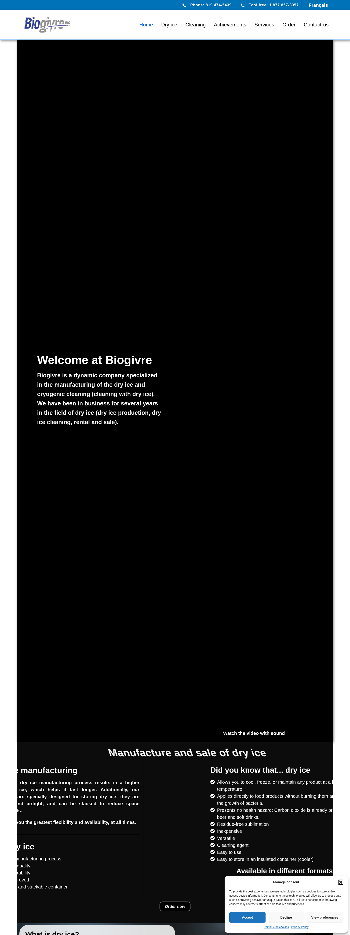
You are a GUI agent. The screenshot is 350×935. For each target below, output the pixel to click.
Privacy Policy (300, 927)
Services (264, 25)
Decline (286, 917)
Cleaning (196, 25)
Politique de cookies (276, 927)
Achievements (230, 25)
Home (146, 25)
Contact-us (316, 25)
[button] (340, 882)
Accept (247, 917)
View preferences (324, 917)
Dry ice (169, 25)
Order (288, 25)
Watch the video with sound (254, 733)
